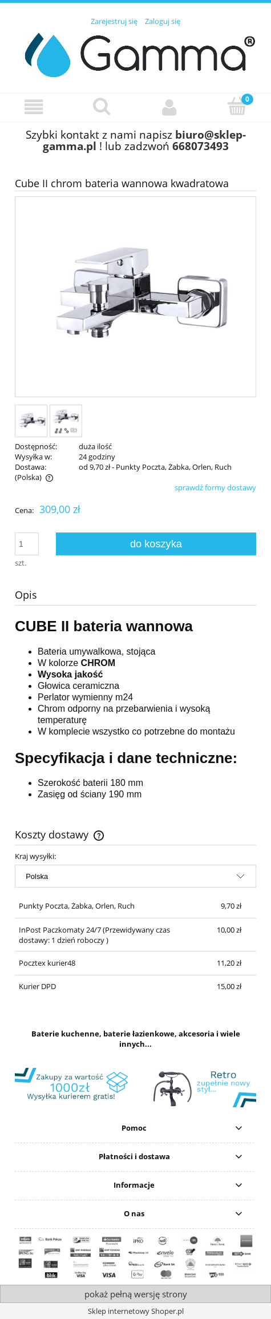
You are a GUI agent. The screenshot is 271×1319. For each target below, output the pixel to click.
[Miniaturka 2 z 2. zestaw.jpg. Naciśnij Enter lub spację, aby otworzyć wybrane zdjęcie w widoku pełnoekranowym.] (66, 421)
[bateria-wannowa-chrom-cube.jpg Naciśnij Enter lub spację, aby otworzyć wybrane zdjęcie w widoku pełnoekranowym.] (136, 298)
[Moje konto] (170, 107)
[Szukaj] (102, 106)
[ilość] (27, 544)
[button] (34, 107)
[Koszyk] (237, 106)
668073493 (200, 146)
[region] (135, 1087)
